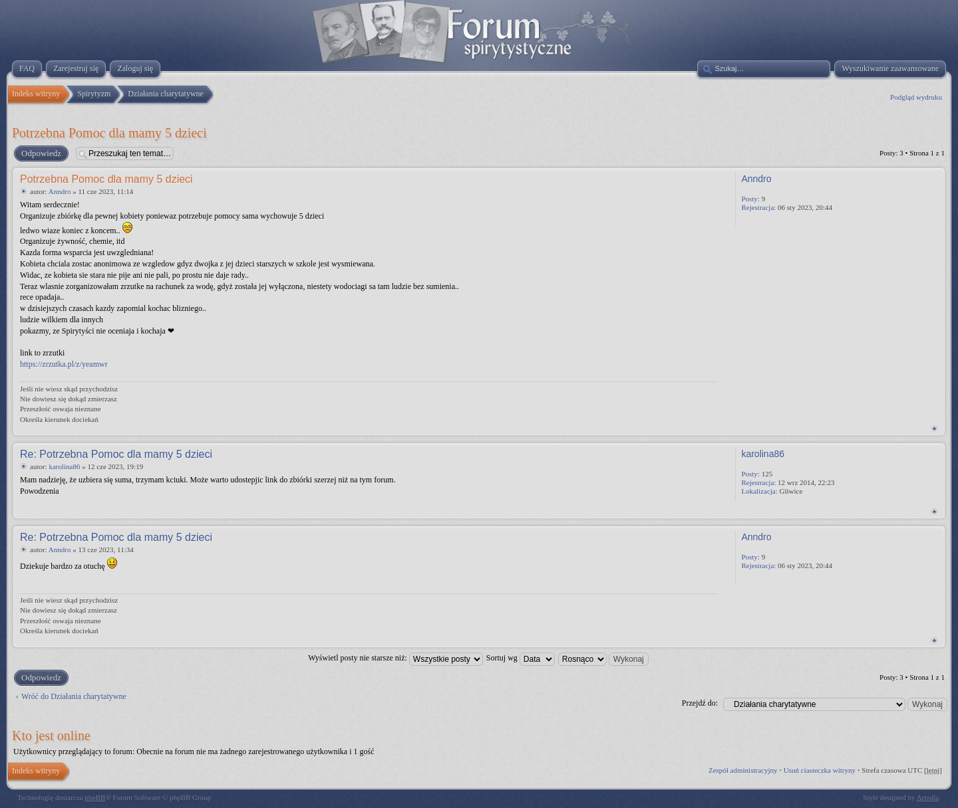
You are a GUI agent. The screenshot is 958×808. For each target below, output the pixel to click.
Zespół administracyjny (743, 770)
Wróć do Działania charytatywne (73, 696)
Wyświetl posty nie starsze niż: (395, 657)
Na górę (934, 428)
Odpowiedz (40, 153)
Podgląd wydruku (916, 97)
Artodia (928, 797)
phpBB (94, 797)
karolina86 (64, 466)
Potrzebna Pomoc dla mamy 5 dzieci (109, 133)
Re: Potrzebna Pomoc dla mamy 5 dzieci (116, 454)
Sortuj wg (520, 657)
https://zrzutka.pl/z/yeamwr (64, 364)
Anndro (60, 191)
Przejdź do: (700, 703)
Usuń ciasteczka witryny (820, 770)
